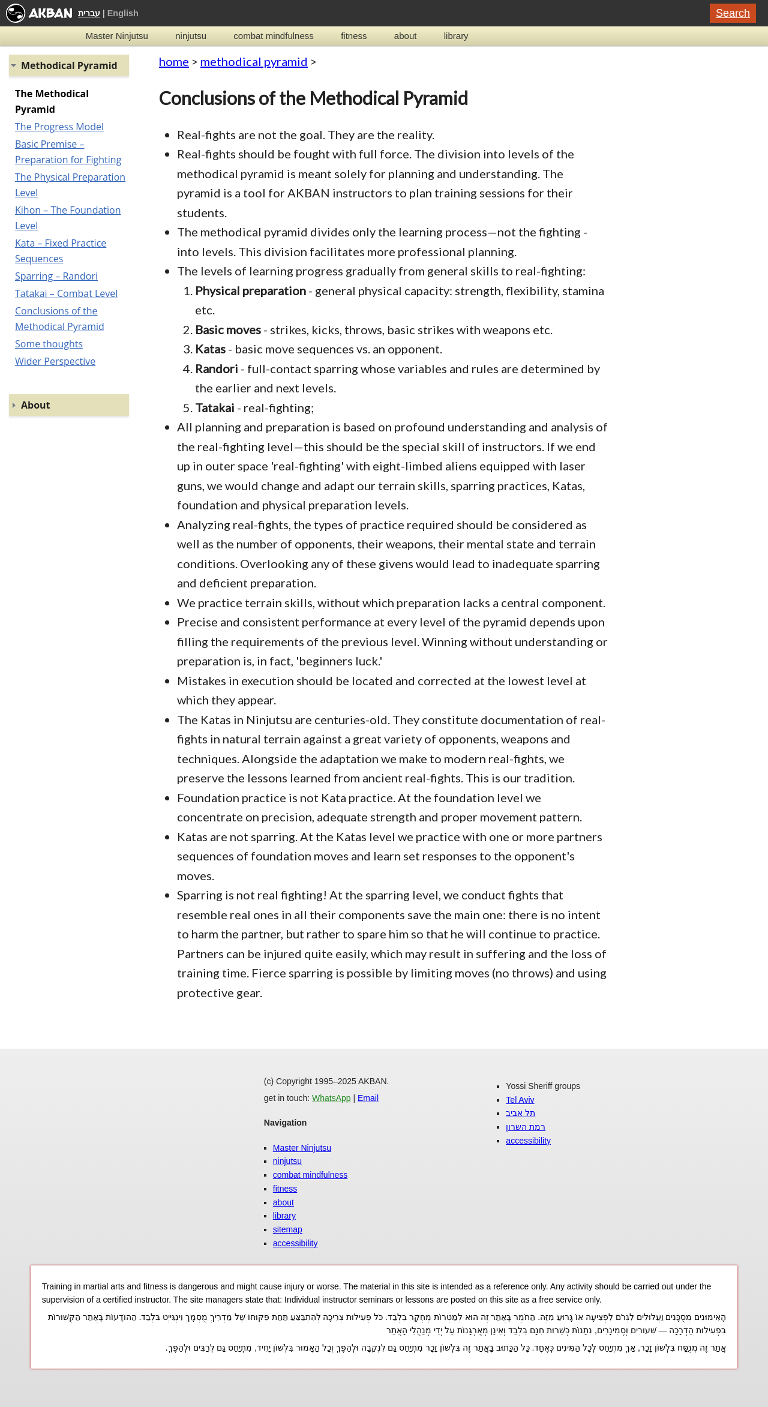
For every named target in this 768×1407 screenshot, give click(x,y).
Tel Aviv (520, 1100)
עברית (89, 13)
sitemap (287, 1229)
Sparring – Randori (56, 276)
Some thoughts (49, 343)
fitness (354, 36)
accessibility (295, 1243)
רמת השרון (525, 1127)
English (123, 13)
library (456, 36)
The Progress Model (59, 126)
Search (733, 13)
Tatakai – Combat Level (66, 293)
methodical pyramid (254, 61)
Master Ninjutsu (117, 36)
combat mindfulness (273, 36)
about (405, 36)
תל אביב (520, 1113)
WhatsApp (331, 1098)
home (174, 61)
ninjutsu (190, 36)
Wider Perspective (55, 361)
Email (368, 1098)
